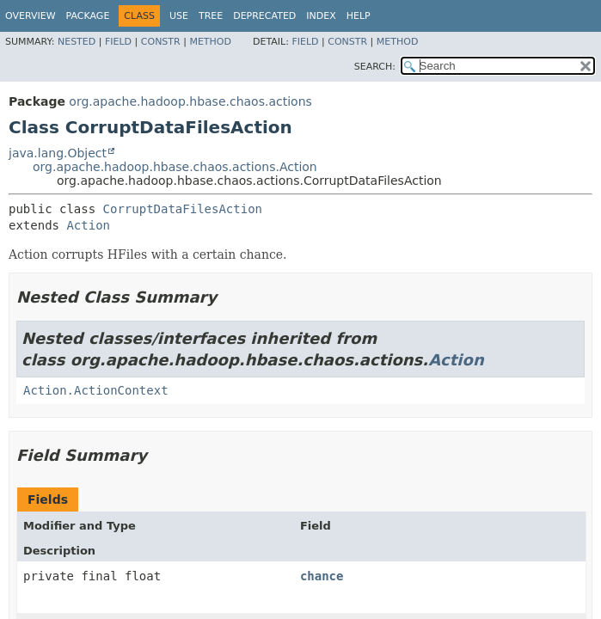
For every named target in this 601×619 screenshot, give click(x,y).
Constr (161, 41)
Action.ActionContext (96, 390)
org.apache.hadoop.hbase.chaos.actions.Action (175, 167)
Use (178, 15)
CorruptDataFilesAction (182, 209)
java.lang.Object (58, 153)
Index (320, 15)
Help (358, 15)
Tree (211, 15)
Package (88, 15)
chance (322, 576)
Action (88, 225)
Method (210, 41)
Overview (30, 15)
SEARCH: (375, 66)
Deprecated (264, 15)
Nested (76, 41)
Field (118, 41)
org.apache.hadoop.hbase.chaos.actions (190, 101)
